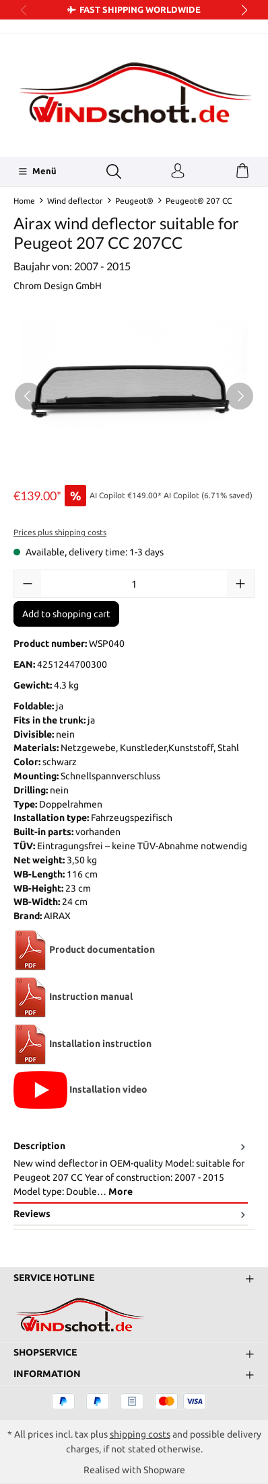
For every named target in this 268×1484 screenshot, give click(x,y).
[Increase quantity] (240, 583)
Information (47, 1374)
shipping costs (140, 1434)
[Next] (239, 396)
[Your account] (177, 171)
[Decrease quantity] (27, 583)
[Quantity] (134, 583)
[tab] (130, 1170)
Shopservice (45, 1353)
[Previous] (28, 396)
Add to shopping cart (66, 614)
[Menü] (37, 171)
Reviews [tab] (130, 1214)
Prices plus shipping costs (59, 532)
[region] (134, 395)
